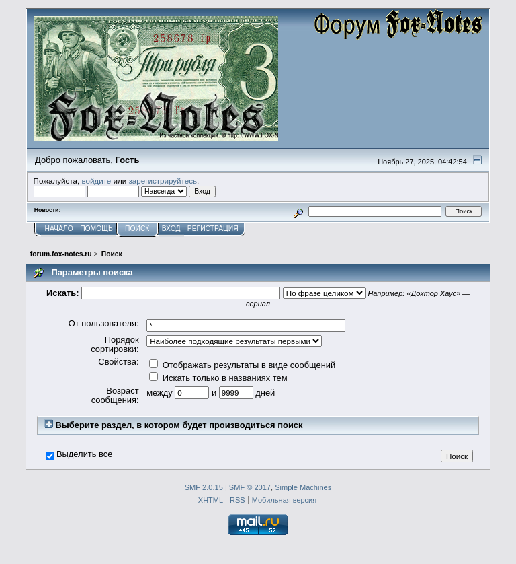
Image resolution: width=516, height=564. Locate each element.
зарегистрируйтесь (162, 180)
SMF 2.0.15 (204, 487)
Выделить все (84, 454)
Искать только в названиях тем (218, 378)
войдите (96, 180)
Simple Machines (303, 487)
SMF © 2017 (250, 487)
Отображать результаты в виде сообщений (242, 365)
